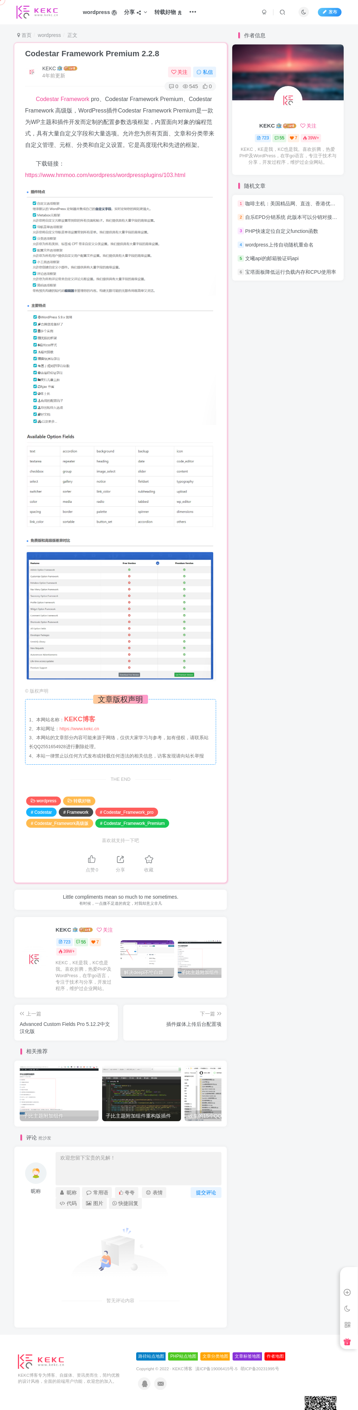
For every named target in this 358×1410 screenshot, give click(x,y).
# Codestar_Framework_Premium (132, 823)
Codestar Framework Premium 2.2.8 (92, 53)
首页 (24, 35)
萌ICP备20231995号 (259, 1368)
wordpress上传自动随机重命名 (279, 245)
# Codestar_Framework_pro (126, 812)
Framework (75, 99)
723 (64, 942)
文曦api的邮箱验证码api (272, 258)
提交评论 (206, 1192)
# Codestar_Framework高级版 (60, 823)
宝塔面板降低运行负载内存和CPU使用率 (290, 272)
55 (81, 942)
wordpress (49, 35)
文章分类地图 (215, 1356)
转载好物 (79, 800)
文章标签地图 (248, 1356)
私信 (204, 72)
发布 (329, 11)
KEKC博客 (182, 1368)
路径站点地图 (151, 1356)
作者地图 (275, 1356)
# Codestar (41, 812)
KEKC (49, 68)
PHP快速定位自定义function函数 (281, 231)
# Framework (76, 812)
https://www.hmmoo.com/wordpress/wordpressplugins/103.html (105, 175)
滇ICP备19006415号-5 (216, 1368)
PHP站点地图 (183, 1356)
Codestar (47, 99)
